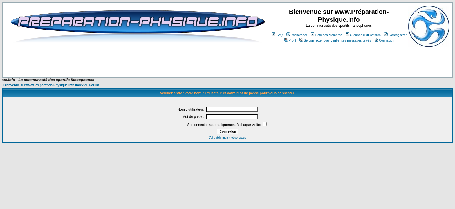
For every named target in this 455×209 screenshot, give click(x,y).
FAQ (277, 35)
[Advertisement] (121, 60)
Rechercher (296, 35)
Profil (290, 40)
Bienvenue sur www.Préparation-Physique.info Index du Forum (51, 85)
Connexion (384, 40)
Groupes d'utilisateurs (363, 35)
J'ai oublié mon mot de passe (227, 137)
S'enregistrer (395, 35)
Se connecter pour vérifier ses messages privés (335, 40)
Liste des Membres (326, 35)
